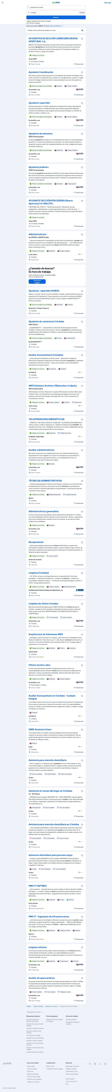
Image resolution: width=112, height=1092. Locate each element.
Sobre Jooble (31, 1066)
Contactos (30, 1071)
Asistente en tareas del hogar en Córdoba (50, 792)
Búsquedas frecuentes (35, 1014)
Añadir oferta (50, 1066)
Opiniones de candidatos (34, 1079)
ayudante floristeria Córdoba (34, 1030)
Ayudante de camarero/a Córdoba (46, 323)
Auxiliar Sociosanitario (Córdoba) (46, 356)
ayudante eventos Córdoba (34, 1042)
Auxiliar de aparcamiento (42, 980)
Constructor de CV (71, 1081)
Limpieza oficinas (38, 949)
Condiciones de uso (71, 1071)
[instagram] (95, 1064)
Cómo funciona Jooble (33, 1076)
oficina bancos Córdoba (33, 1037)
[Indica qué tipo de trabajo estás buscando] (56, 7)
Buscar (56, 17)
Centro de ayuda (32, 1069)
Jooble (14, 1088)
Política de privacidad (72, 1074)
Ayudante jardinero (39, 167)
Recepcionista (36, 544)
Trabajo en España (71, 1069)
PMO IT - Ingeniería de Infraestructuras (49, 918)
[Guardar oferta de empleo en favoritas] (82, 39)
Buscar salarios (70, 1079)
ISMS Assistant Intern (40, 731)
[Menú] (2, 2)
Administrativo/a (37, 234)
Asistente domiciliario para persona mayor (51, 857)
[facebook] (90, 1064)
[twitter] (100, 1064)
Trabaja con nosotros (33, 1082)
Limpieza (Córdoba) (39, 574)
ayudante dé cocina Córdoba (35, 1040)
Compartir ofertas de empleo (54, 1069)
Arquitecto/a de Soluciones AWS (46, 636)
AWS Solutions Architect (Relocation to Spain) (53, 387)
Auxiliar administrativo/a (41, 451)
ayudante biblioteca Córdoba (34, 1054)
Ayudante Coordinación (41, 72)
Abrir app (107, 3)
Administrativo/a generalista (44, 513)
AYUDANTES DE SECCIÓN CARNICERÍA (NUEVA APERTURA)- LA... (53, 40)
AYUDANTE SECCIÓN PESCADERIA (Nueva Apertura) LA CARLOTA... (51, 202)
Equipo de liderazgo (32, 1074)
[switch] (82, 30)
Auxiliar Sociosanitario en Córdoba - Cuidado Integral (52, 699)
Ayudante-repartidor (39, 103)
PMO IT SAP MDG (38, 887)
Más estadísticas (57, 26)
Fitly (67, 1084)
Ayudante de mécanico (41, 133)
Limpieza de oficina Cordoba (43, 605)
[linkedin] (105, 1064)
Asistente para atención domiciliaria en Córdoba (54, 826)
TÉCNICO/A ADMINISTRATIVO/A (45, 482)
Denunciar (78, 64)
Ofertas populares (71, 1021)
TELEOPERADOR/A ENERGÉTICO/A (46, 421)
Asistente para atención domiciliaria (47, 762)
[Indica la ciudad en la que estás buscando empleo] (56, 12)
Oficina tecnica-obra (39, 667)
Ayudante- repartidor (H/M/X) (44, 292)
